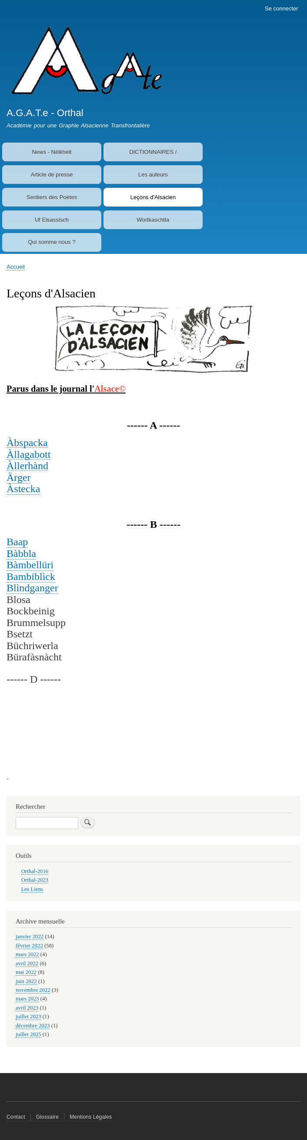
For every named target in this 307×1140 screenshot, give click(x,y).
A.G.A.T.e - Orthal (45, 112)
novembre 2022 (33, 990)
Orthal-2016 (34, 871)
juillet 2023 (28, 1016)
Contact (16, 1117)
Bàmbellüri (30, 564)
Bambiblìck (31, 576)
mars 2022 (27, 954)
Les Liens (32, 889)
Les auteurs (153, 174)
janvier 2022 (29, 936)
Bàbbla (21, 553)
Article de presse (52, 174)
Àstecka (23, 488)
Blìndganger (32, 587)
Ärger (19, 477)
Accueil (16, 266)
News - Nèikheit (51, 152)
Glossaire (47, 1117)
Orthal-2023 (34, 880)
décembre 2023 (33, 1026)
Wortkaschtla (153, 220)
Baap (17, 541)
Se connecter (281, 8)
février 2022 (29, 946)
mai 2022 (26, 972)
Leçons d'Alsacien (153, 197)
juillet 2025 (28, 1034)
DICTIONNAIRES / (153, 152)
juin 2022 (26, 981)
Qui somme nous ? (51, 242)
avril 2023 (27, 1008)
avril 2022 (27, 963)
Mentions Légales (91, 1117)
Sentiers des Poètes (52, 197)
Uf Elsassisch (52, 220)
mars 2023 (27, 999)
